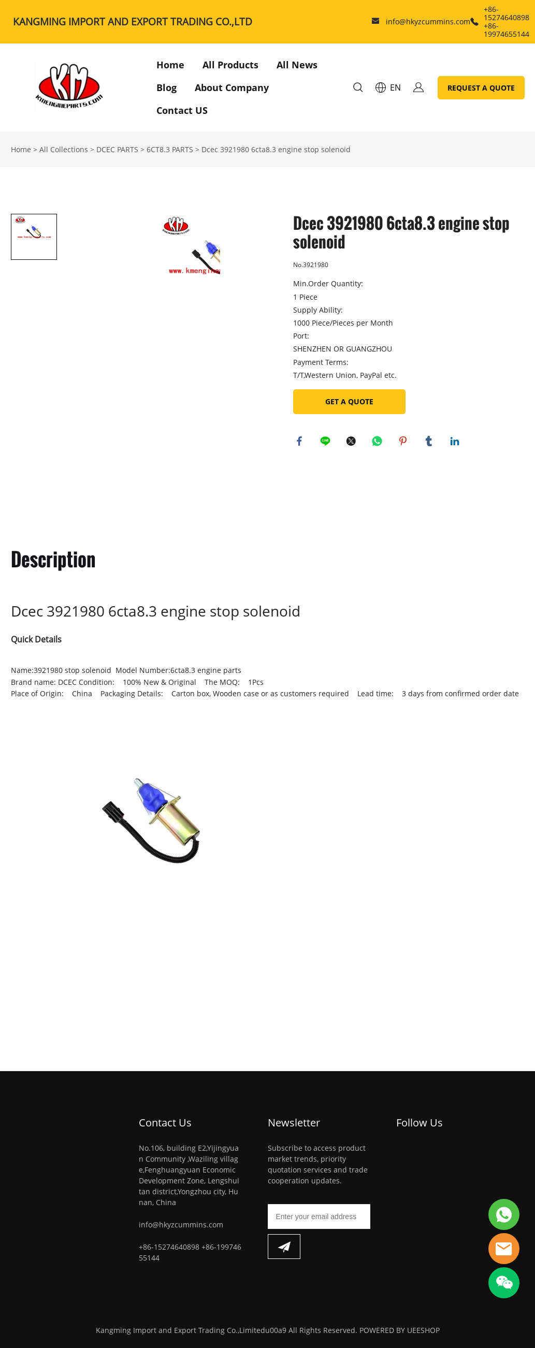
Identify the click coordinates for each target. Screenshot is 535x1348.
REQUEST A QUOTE (481, 88)
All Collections (63, 149)
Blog (166, 87)
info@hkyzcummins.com (428, 21)
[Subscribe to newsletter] (284, 1246)
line (327, 442)
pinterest (404, 442)
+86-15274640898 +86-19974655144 (506, 21)
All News (297, 64)
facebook (301, 442)
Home (170, 64)
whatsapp (378, 442)
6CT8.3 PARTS (170, 149)
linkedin (456, 442)
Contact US (182, 110)
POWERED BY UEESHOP (399, 1330)
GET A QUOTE (349, 401)
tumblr (430, 442)
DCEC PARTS (117, 149)
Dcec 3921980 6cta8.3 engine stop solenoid (276, 149)
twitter (352, 442)
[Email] (319, 1216)
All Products (230, 64)
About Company (232, 87)
